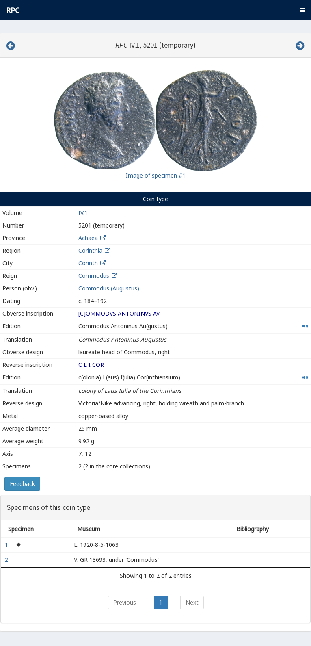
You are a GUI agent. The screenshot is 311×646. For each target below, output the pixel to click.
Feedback (22, 484)
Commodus (93, 276)
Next (192, 602)
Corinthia (90, 250)
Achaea (88, 238)
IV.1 (83, 213)
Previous (124, 602)
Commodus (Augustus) (108, 288)
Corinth (88, 263)
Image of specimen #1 (156, 175)
